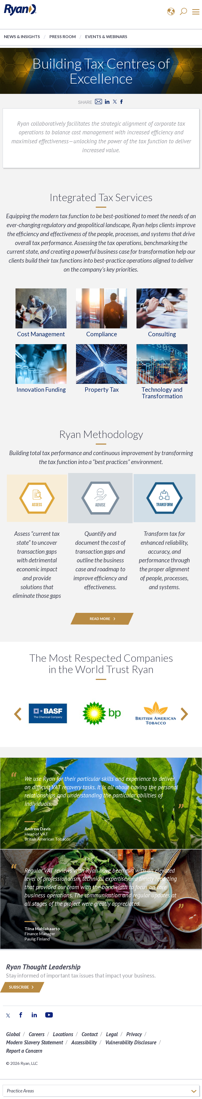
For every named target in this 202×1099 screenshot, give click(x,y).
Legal (112, 1034)
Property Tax (102, 389)
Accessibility (84, 1042)
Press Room (62, 36)
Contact (90, 1034)
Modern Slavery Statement (34, 1042)
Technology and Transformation (162, 393)
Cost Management (41, 334)
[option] (47, 713)
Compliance (101, 334)
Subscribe (22, 987)
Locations (63, 1034)
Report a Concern (24, 1050)
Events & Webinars (106, 36)
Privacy (134, 1034)
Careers (36, 1034)
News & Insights (22, 36)
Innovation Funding (41, 389)
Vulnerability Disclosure (130, 1042)
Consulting (162, 334)
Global (13, 1034)
